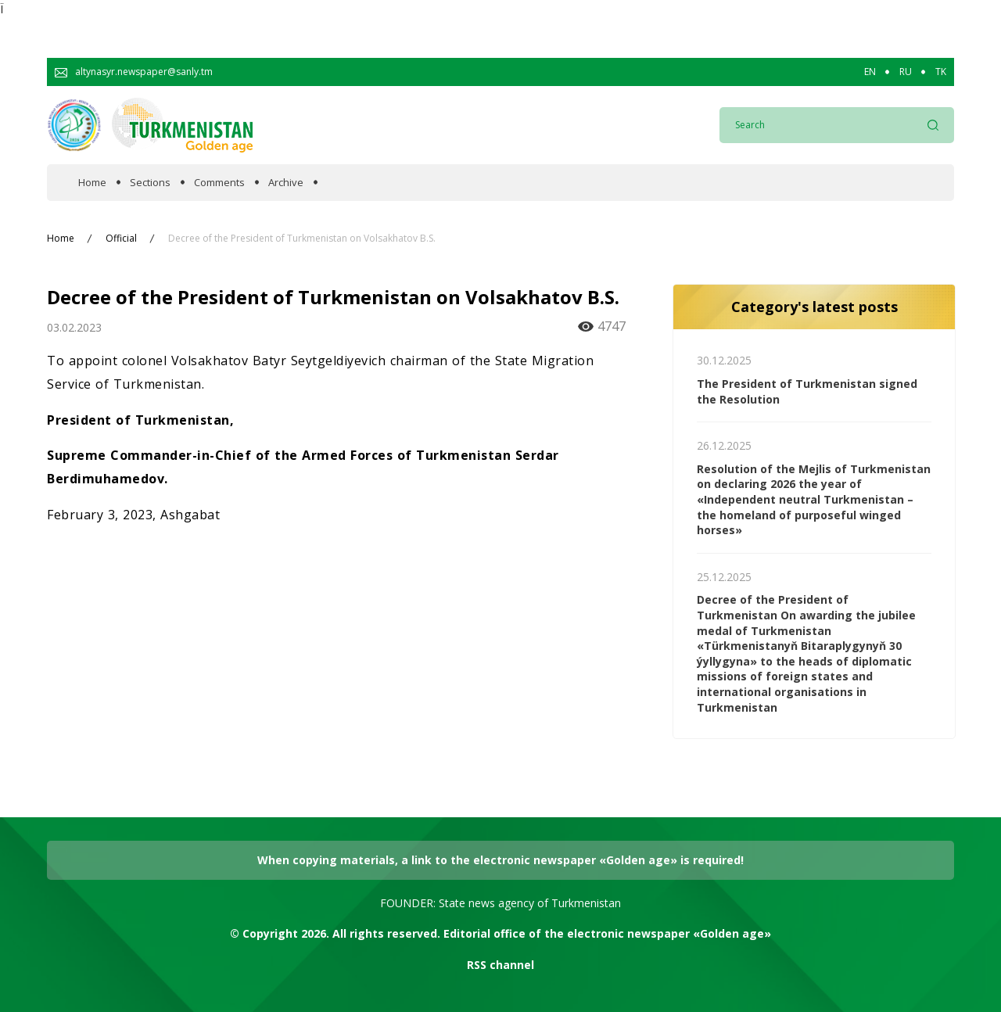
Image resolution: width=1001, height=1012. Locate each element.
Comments (219, 182)
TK (940, 72)
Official (121, 238)
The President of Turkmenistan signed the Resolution (807, 391)
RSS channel (500, 964)
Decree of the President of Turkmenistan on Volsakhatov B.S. (302, 238)
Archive (285, 182)
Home (92, 182)
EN (870, 72)
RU (905, 72)
